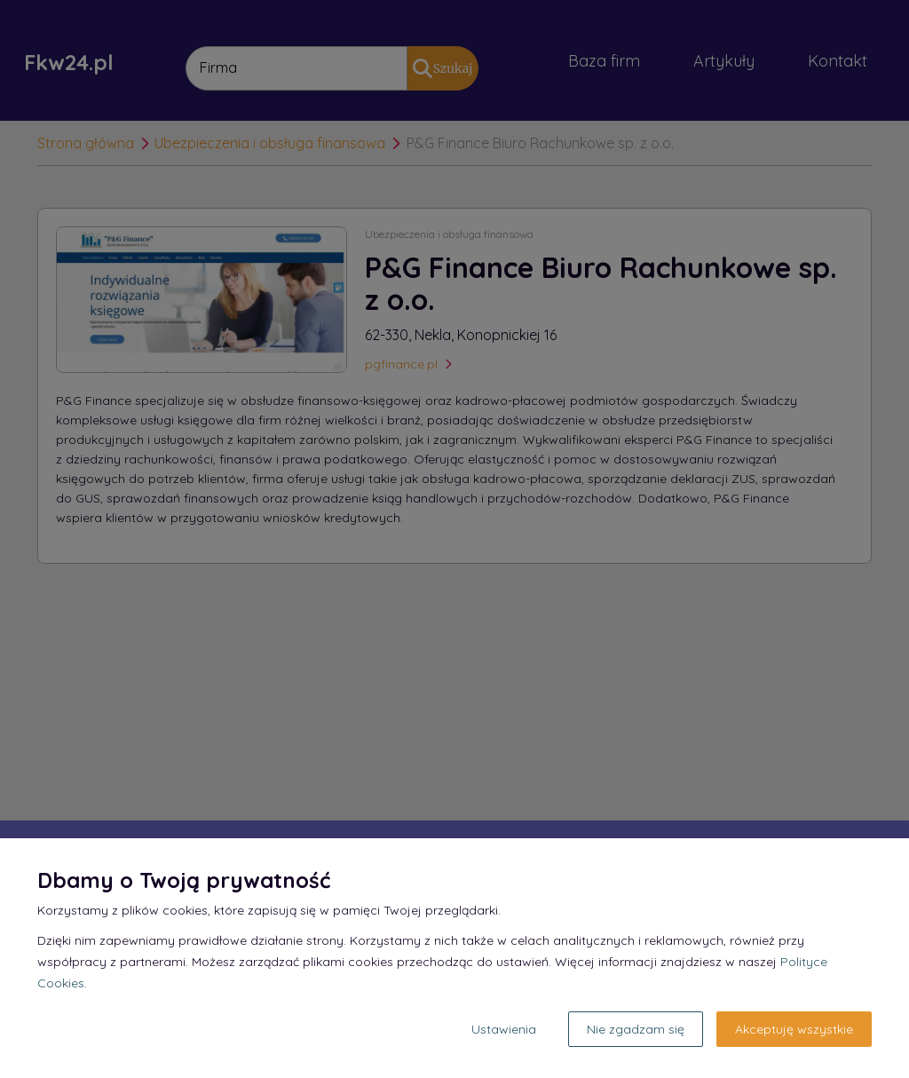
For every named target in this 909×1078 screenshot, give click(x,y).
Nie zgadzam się (635, 1029)
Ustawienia (503, 1029)
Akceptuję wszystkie (794, 1029)
